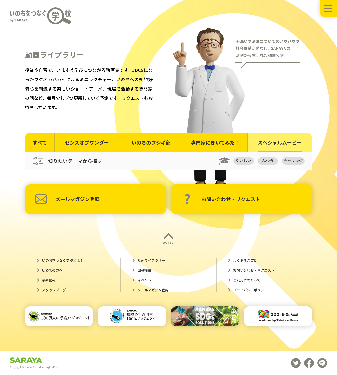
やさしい (243, 161)
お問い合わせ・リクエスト (222, 199)
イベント (144, 280)
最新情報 (49, 280)
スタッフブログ (54, 289)
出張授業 (144, 270)
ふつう (267, 161)
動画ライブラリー (151, 260)
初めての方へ (52, 270)
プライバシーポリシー (250, 289)
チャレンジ (293, 161)
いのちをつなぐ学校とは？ (62, 260)
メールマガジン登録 (67, 199)
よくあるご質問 (245, 260)
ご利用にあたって (246, 280)
